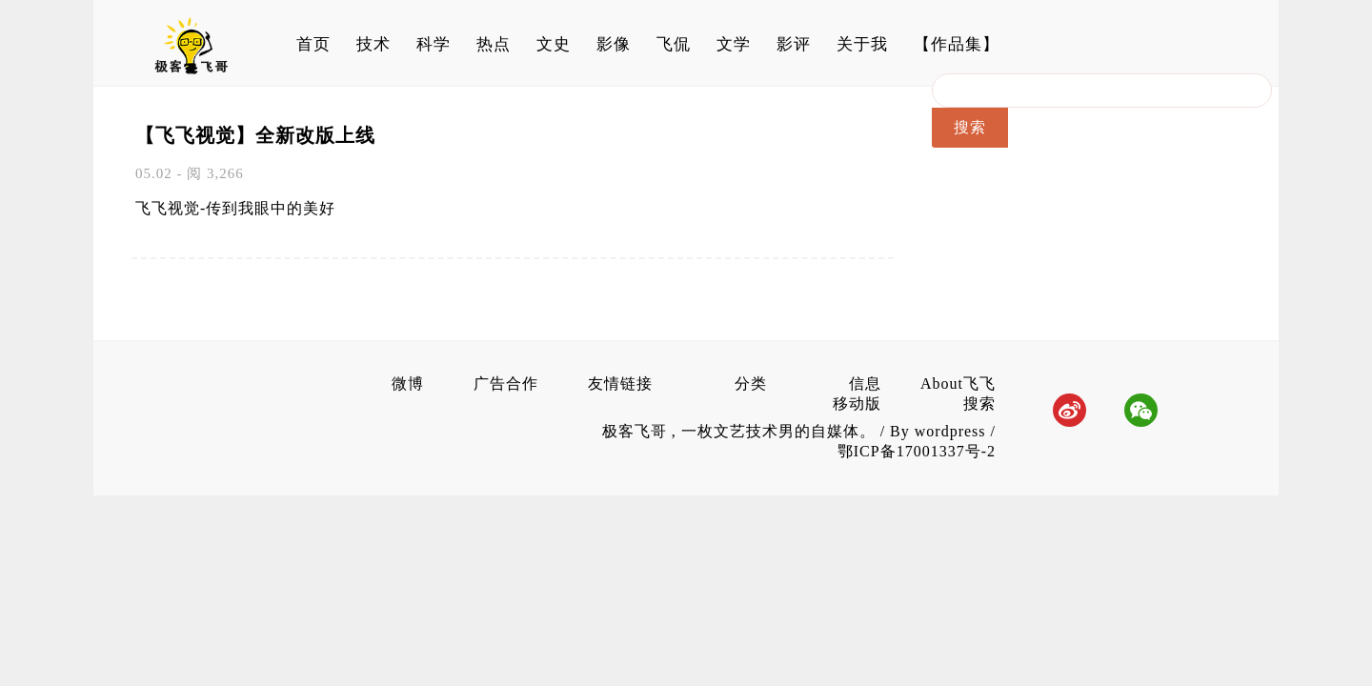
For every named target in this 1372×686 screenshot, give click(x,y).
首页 (313, 44)
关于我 (862, 44)
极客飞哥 (637, 431)
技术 (373, 44)
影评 (794, 44)
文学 (733, 44)
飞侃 (673, 44)
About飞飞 (958, 383)
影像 (613, 44)
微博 (408, 383)
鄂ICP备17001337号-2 (916, 451)
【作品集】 (956, 44)
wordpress (950, 431)
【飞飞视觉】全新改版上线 (255, 135)
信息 (865, 383)
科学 (433, 44)
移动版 (857, 403)
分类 (751, 383)
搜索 (979, 403)
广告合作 (506, 383)
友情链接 (620, 383)
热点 (493, 44)
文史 (553, 44)
